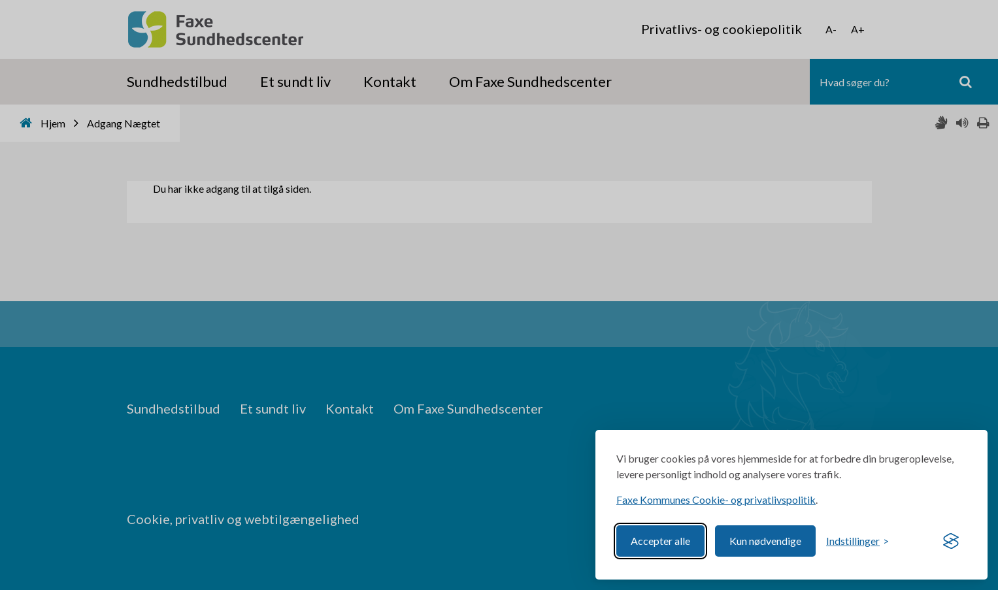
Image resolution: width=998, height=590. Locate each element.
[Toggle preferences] (857, 541)
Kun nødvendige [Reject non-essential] (765, 540)
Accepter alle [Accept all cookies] (660, 540)
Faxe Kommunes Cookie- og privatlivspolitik (716, 499)
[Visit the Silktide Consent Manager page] (951, 541)
